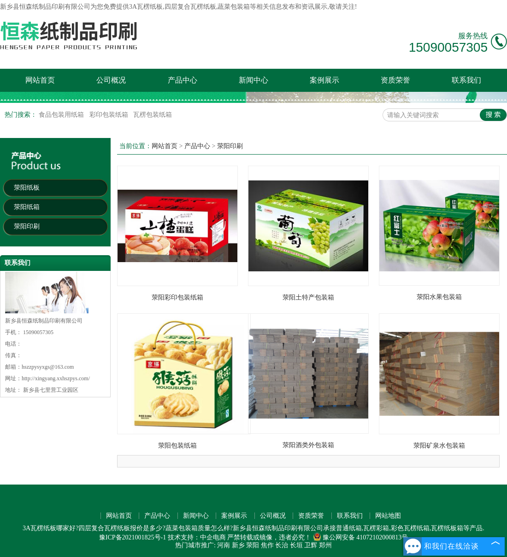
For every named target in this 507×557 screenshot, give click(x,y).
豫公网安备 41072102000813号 (360, 537)
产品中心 (182, 80)
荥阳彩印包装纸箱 (177, 297)
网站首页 (40, 80)
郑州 (325, 545)
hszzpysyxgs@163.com (48, 367)
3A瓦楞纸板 (146, 6)
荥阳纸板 (27, 187)
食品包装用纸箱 (62, 114)
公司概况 (111, 80)
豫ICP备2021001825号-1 (132, 537)
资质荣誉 (395, 80)
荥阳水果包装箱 (439, 296)
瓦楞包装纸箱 (152, 114)
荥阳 (252, 545)
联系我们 (466, 80)
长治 (281, 545)
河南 (223, 545)
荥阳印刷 (27, 226)
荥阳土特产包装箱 (308, 297)
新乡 (238, 545)
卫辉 (310, 545)
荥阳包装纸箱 (177, 445)
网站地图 (388, 515)
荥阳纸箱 (27, 207)
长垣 (296, 545)
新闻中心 (253, 80)
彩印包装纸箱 (109, 114)
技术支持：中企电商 (197, 537)
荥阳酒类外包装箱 (308, 445)
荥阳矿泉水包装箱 (439, 445)
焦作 (267, 545)
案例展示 (324, 80)
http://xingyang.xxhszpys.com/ (56, 378)
